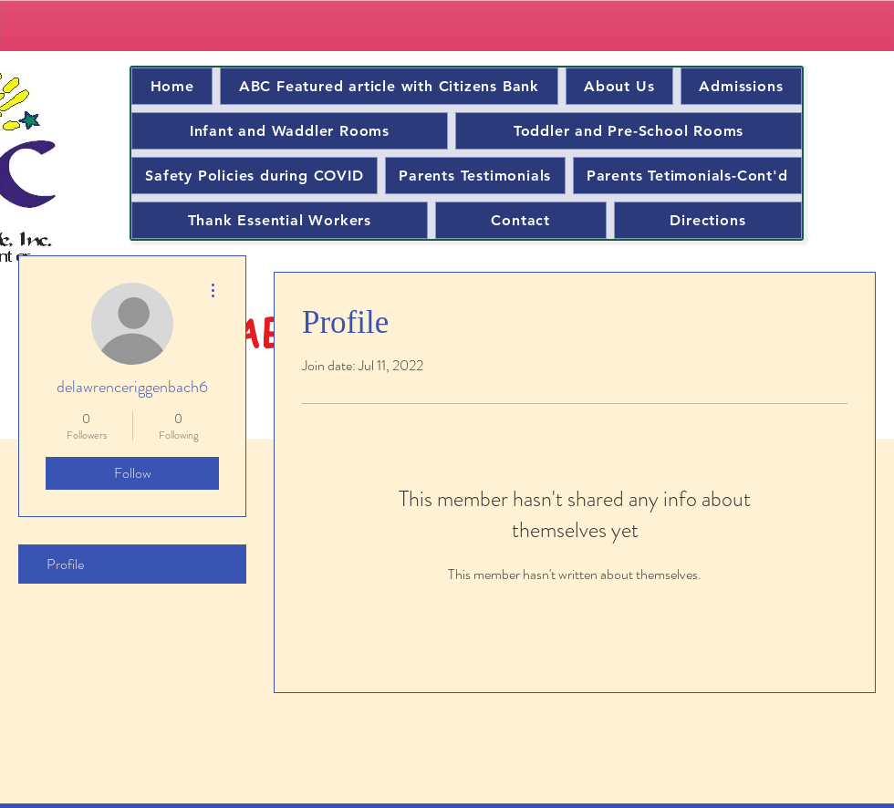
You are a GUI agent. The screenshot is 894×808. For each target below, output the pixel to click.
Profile (65, 564)
